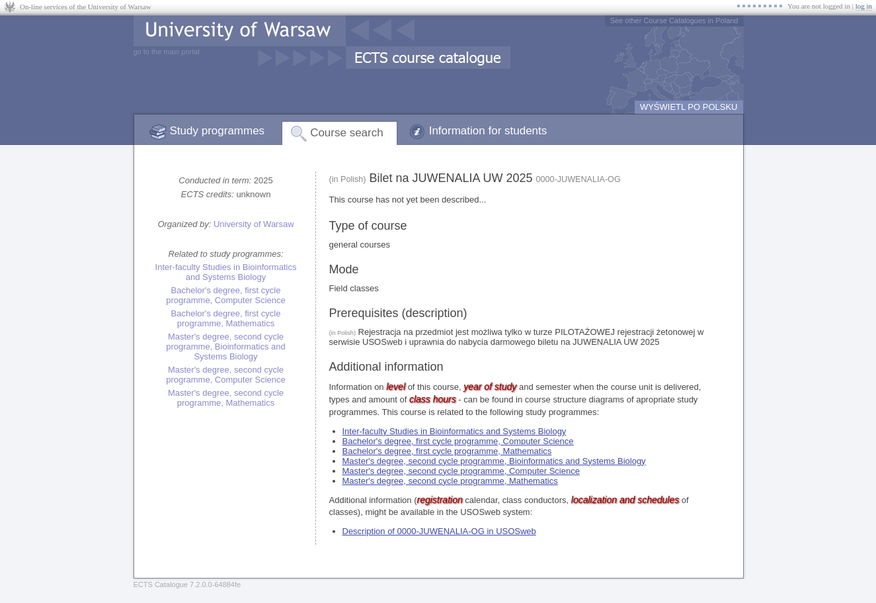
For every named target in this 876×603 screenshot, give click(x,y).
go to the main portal (167, 52)
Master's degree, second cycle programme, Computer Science (226, 375)
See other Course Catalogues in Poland (674, 20)
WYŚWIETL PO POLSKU (689, 107)
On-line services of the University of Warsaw (85, 7)
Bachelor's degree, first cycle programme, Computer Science (226, 295)
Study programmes (217, 130)
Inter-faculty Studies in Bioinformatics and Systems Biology (226, 272)
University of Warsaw (254, 224)
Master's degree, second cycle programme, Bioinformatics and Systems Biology (226, 346)
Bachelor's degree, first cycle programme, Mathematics (226, 318)
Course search (346, 132)
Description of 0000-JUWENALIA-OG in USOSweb (439, 531)
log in (864, 6)
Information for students (488, 130)
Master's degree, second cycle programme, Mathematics (226, 398)
